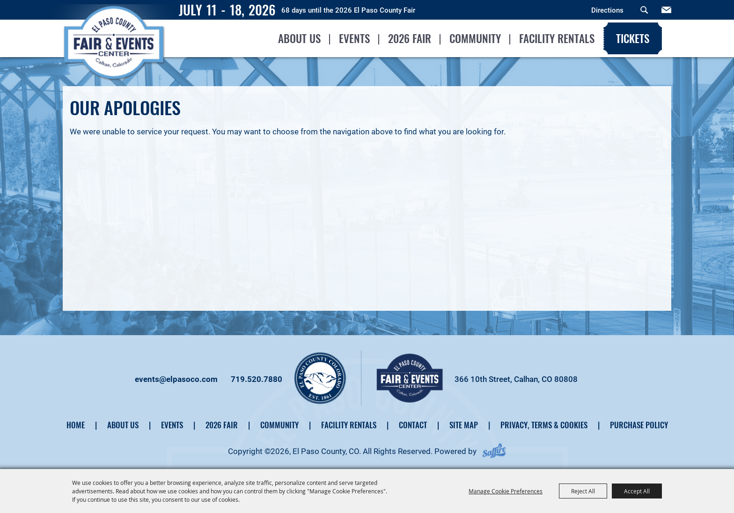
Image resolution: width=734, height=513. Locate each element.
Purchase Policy (639, 425)
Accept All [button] (637, 491)
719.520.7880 (256, 379)
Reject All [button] (583, 491)
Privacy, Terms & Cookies (543, 425)
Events (353, 38)
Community (474, 38)
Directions (607, 10)
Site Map (463, 425)
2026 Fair (409, 38)
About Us (299, 38)
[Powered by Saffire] (494, 451)
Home (75, 425)
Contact (413, 425)
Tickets (632, 38)
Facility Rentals (556, 38)
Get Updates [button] (666, 10)
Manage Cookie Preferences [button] (506, 491)
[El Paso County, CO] (115, 59)
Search (644, 10)
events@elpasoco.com (176, 379)
